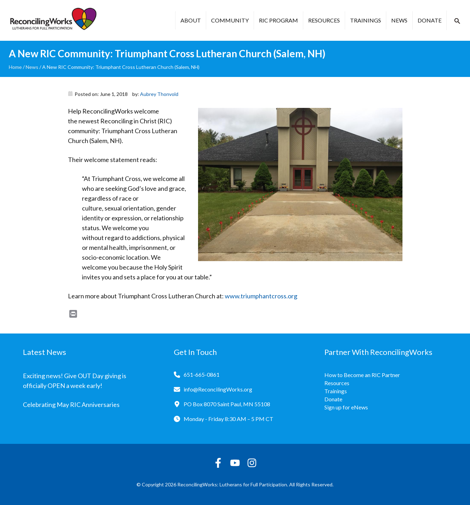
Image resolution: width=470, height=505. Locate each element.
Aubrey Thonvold (159, 94)
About (190, 20)
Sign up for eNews (346, 407)
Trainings (365, 20)
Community (230, 20)
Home (15, 67)
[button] (457, 21)
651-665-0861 (202, 374)
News (399, 20)
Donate (430, 20)
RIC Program (278, 20)
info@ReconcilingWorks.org (218, 389)
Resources (324, 20)
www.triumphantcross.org (261, 296)
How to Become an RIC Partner (362, 374)
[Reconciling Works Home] (53, 20)
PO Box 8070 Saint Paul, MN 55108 (227, 404)
